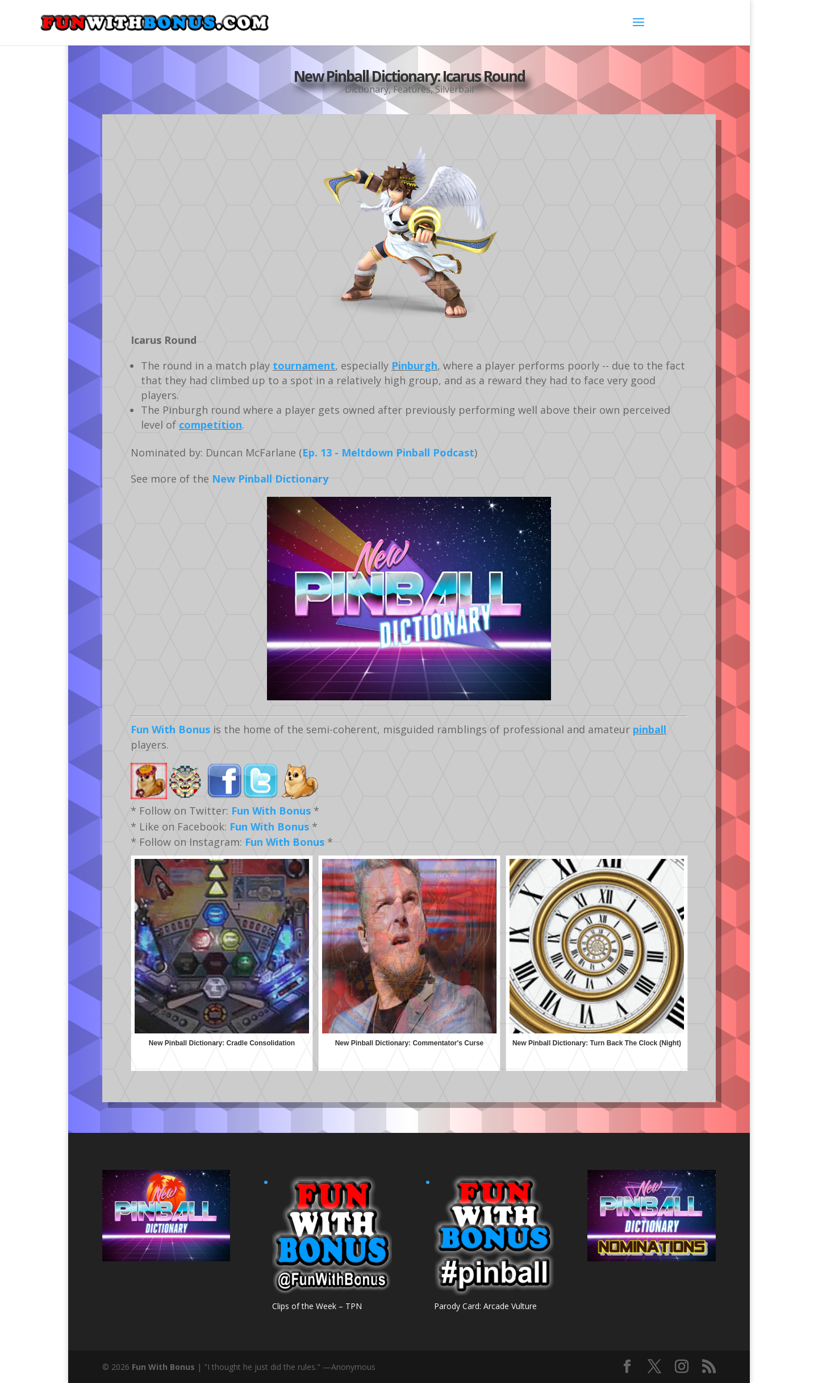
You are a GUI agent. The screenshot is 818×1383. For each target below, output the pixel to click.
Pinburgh (414, 365)
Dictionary (367, 89)
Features (412, 89)
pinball (649, 729)
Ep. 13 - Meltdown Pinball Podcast (388, 452)
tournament (304, 365)
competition (210, 424)
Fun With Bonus (170, 729)
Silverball (454, 89)
